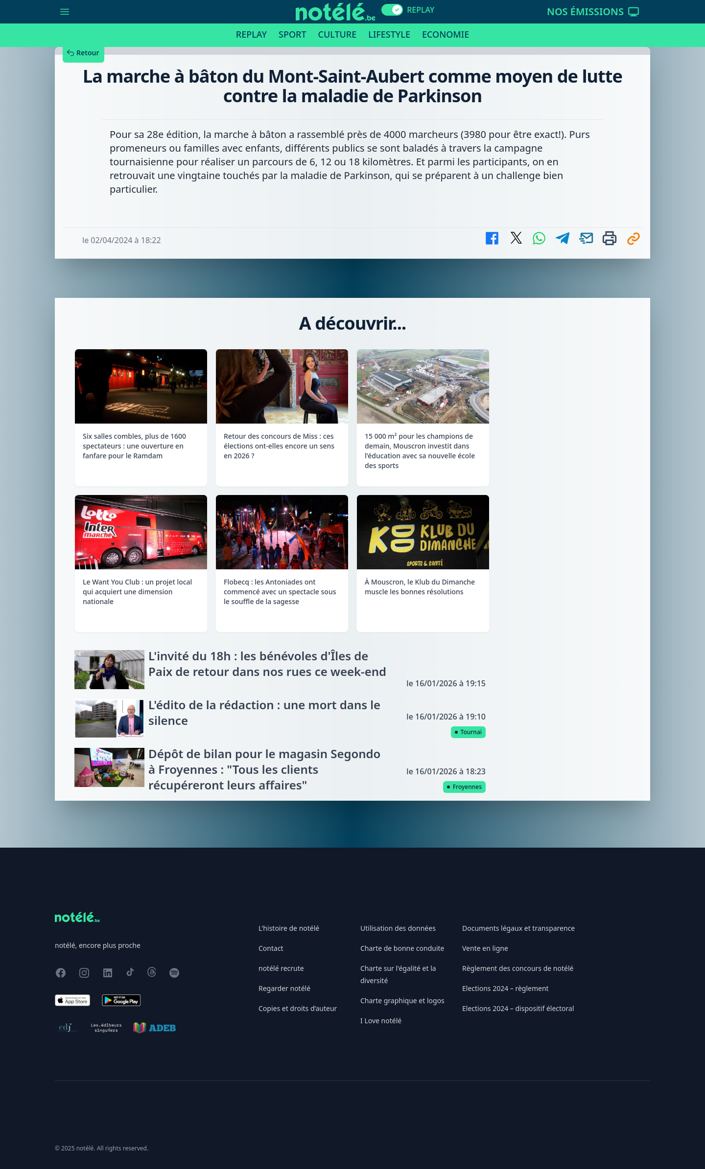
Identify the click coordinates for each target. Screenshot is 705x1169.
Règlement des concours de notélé (517, 968)
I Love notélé (380, 1020)
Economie (445, 34)
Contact (270, 948)
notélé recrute (281, 968)
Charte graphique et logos (402, 1000)
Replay (251, 34)
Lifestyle (389, 34)
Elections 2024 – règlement (505, 988)
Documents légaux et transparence (518, 928)
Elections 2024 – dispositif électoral (518, 1008)
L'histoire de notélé (288, 928)
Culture (337, 34)
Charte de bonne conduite (402, 948)
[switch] (392, 10)
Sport (292, 34)
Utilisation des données (398, 928)
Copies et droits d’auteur (297, 1008)
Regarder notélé (284, 988)
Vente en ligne (485, 948)
